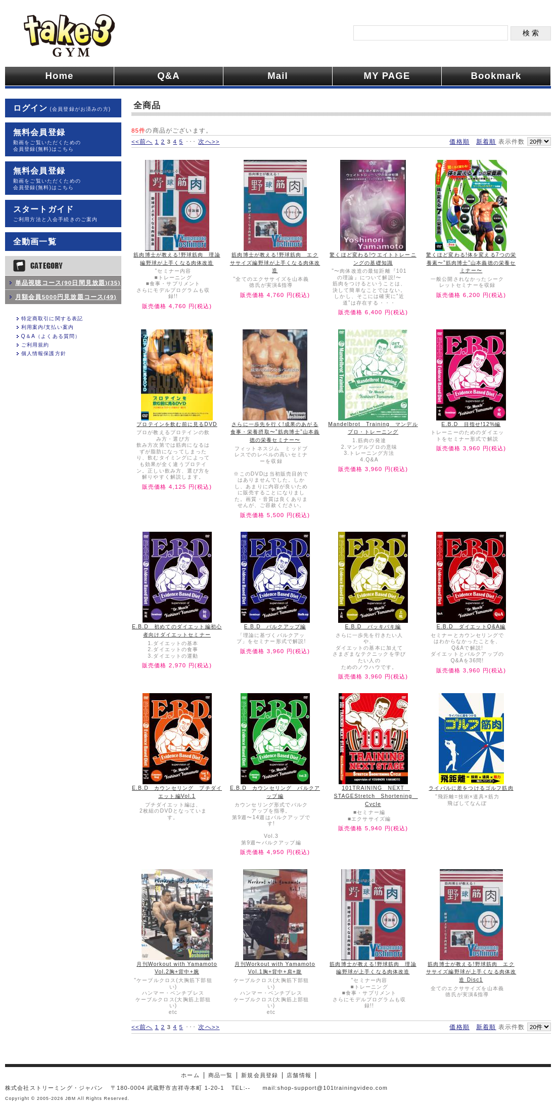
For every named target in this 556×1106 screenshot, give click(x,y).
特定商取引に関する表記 (52, 318)
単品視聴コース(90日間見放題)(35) (67, 282)
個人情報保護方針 (43, 353)
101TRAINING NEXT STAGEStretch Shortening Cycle (376, 795)
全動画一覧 (35, 241)
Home (59, 75)
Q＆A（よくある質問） (51, 336)
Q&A (168, 75)
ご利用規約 (35, 345)
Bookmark (496, 75)
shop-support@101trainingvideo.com (332, 1088)
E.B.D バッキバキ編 (373, 626)
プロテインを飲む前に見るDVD (176, 424)
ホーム (190, 1075)
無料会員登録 (63, 140)
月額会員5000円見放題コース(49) (65, 296)
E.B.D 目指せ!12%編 (470, 424)
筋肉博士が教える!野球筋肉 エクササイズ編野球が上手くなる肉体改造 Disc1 (471, 972)
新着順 (486, 141)
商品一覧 (220, 1075)
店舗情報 (299, 1075)
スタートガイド (63, 214)
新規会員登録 (259, 1075)
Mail (277, 75)
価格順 (459, 141)
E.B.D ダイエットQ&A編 (471, 626)
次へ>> (208, 141)
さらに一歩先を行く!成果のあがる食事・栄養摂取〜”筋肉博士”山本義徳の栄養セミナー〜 (275, 432)
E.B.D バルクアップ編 (275, 626)
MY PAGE (387, 75)
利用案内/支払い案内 (47, 327)
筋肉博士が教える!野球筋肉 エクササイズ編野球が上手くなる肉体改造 (275, 262)
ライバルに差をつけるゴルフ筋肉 (471, 788)
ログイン (62, 108)
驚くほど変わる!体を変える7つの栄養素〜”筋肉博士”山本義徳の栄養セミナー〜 (471, 262)
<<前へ (142, 141)
